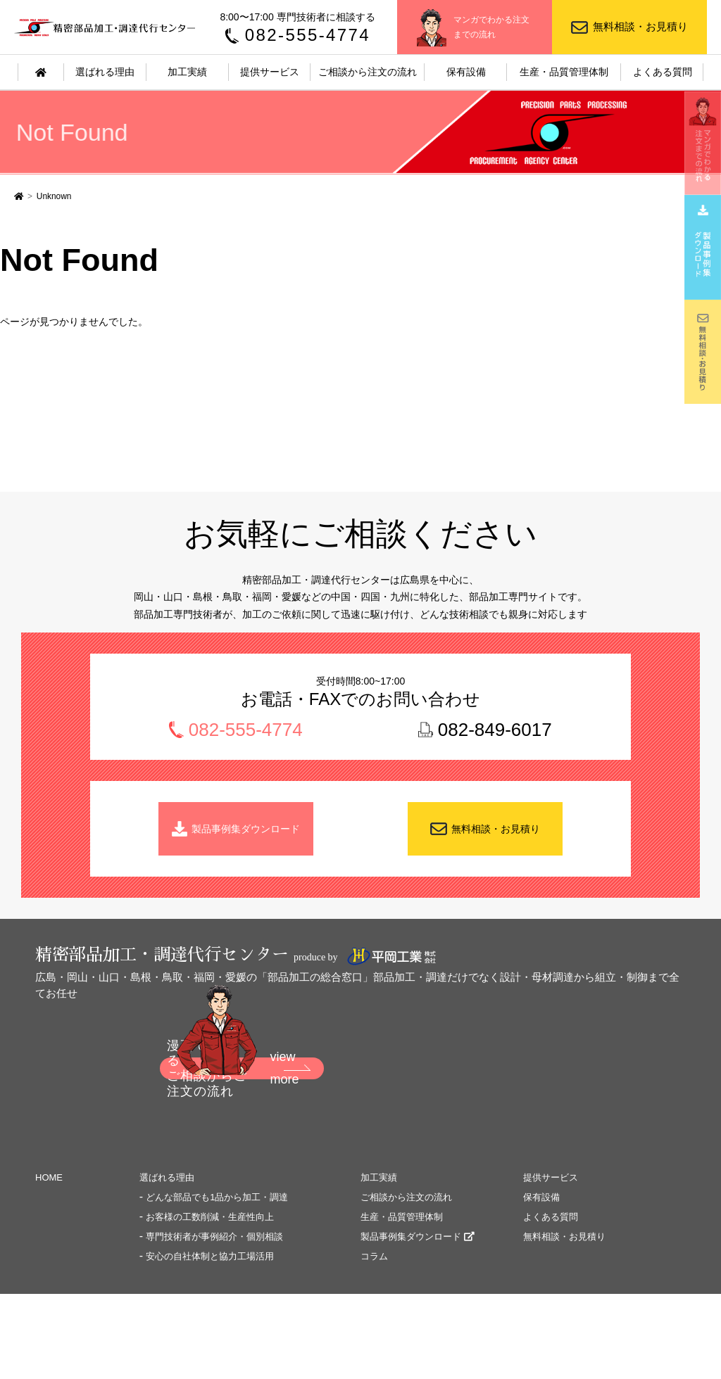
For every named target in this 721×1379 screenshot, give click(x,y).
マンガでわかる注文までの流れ (491, 27)
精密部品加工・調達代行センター (106, 27)
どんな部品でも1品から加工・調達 (217, 1198)
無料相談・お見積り (640, 26)
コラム (374, 1257)
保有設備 (466, 71)
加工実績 (187, 71)
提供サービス (269, 71)
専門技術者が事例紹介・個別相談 (214, 1237)
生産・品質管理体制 (564, 71)
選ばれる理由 (104, 71)
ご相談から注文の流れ (367, 71)
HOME (49, 1178)
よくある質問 (662, 71)
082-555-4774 (307, 34)
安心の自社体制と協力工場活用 (210, 1257)
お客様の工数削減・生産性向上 (210, 1217)
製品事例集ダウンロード (246, 828)
